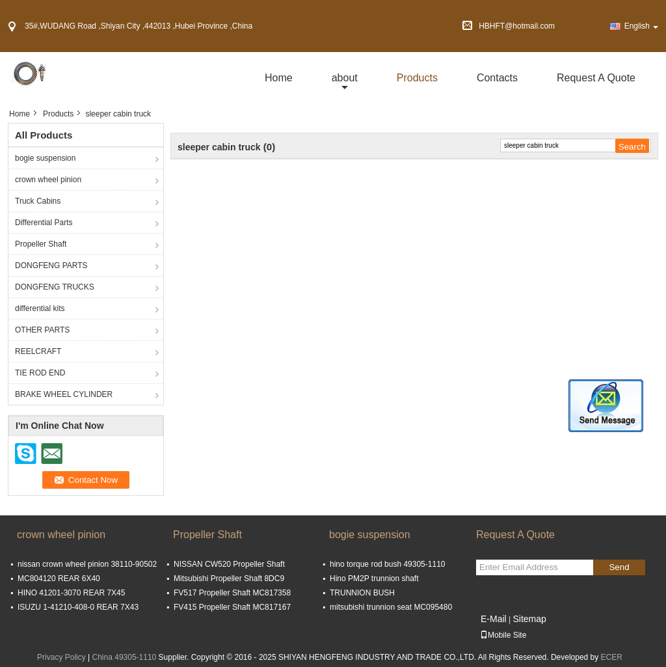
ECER (611, 657)
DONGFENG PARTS (51, 265)
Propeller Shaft (40, 244)
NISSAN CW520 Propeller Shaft (229, 564)
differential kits (39, 308)
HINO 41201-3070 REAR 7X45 (71, 592)
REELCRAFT (38, 351)
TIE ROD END (40, 372)
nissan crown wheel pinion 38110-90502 (87, 564)
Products (417, 77)
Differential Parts (43, 222)
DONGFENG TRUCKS (54, 287)
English (641, 26)
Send (619, 567)
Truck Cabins (37, 201)
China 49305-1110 (124, 657)
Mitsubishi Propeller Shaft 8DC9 (229, 578)
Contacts (497, 77)
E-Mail (494, 619)
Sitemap (529, 619)
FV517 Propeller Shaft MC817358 (232, 592)
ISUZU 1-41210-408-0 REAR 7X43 (78, 607)
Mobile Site (503, 635)
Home (279, 77)
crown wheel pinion (48, 179)
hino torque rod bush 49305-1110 (387, 564)
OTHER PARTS (42, 329)
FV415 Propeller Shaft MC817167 (232, 607)
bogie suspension (45, 158)
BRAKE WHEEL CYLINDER (64, 394)
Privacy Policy (61, 657)
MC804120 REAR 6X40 (59, 578)
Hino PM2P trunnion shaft (374, 578)
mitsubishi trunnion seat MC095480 (391, 607)
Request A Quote (596, 77)
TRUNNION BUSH (362, 592)
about (345, 77)
